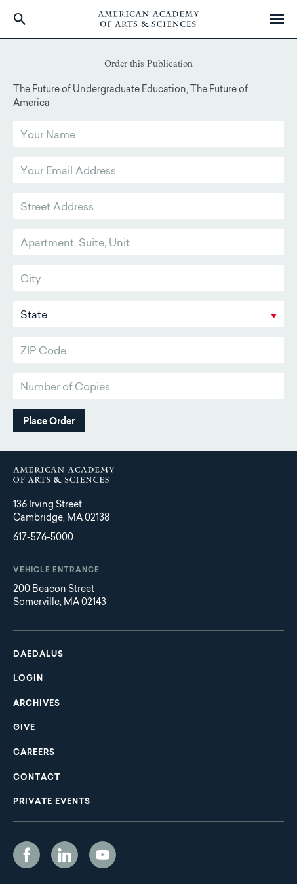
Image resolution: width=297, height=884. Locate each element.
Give (24, 728)
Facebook (26, 854)
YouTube (102, 854)
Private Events (51, 802)
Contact (36, 778)
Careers (34, 753)
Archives (36, 704)
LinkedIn (64, 854)
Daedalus (38, 655)
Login (28, 679)
